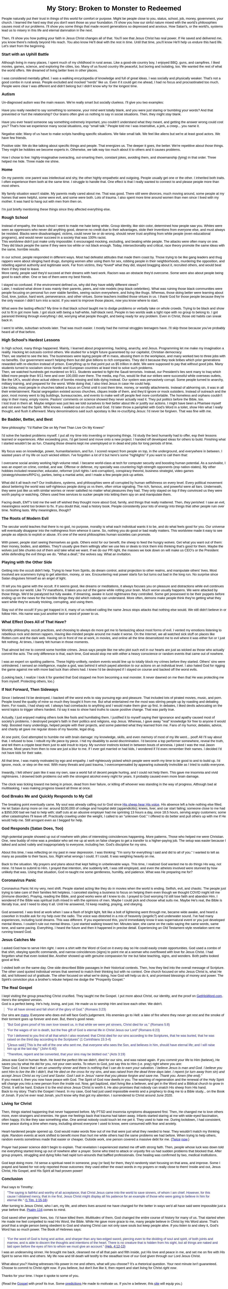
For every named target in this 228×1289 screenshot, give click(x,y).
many (24, 1015)
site (156, 1283)
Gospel (22, 1283)
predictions (73, 1283)
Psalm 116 (34, 1210)
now (184, 1139)
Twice (176, 1139)
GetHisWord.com (209, 996)
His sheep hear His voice (141, 804)
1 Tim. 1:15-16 (36, 1200)
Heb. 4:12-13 (115, 1246)
